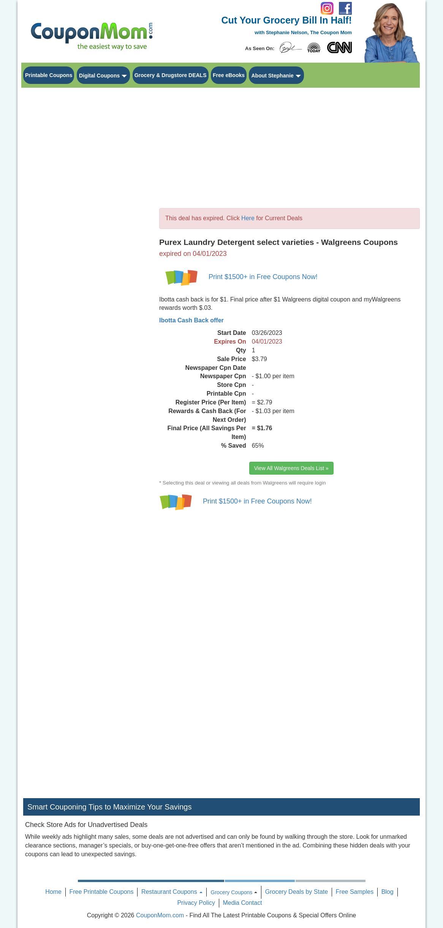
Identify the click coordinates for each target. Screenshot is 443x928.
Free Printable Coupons (101, 892)
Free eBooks (229, 75)
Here (248, 218)
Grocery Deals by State (296, 892)
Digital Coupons (99, 76)
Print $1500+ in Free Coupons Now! (263, 277)
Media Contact (242, 903)
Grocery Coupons (232, 892)
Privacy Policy (196, 903)
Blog (387, 892)
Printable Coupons (48, 75)
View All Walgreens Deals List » (291, 468)
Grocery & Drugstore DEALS (170, 75)
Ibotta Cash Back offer (191, 320)
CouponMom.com (160, 915)
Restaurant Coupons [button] (172, 892)
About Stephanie (272, 76)
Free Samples (355, 892)
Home (53, 892)
